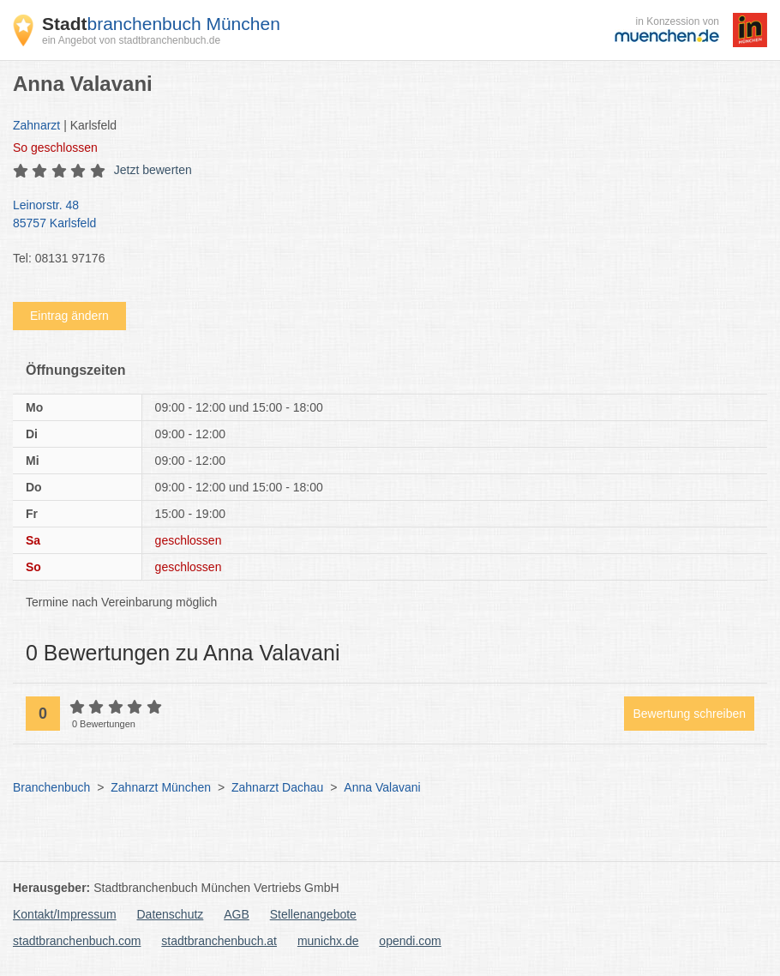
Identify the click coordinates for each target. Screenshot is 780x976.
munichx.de (328, 941)
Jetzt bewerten (153, 170)
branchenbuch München (161, 23)
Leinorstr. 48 (381, 215)
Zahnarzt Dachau (277, 787)
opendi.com (410, 941)
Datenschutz (170, 914)
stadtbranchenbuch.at (219, 941)
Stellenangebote (313, 914)
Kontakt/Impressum (65, 914)
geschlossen (55, 147)
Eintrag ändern (69, 315)
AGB (236, 914)
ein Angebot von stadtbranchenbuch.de (131, 40)
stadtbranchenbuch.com (77, 941)
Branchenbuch (51, 787)
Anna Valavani (382, 787)
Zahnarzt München (161, 787)
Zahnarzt (36, 125)
